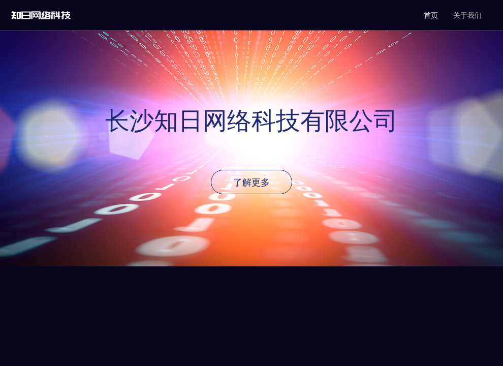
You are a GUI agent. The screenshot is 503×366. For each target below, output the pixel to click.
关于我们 (467, 15)
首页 (431, 15)
